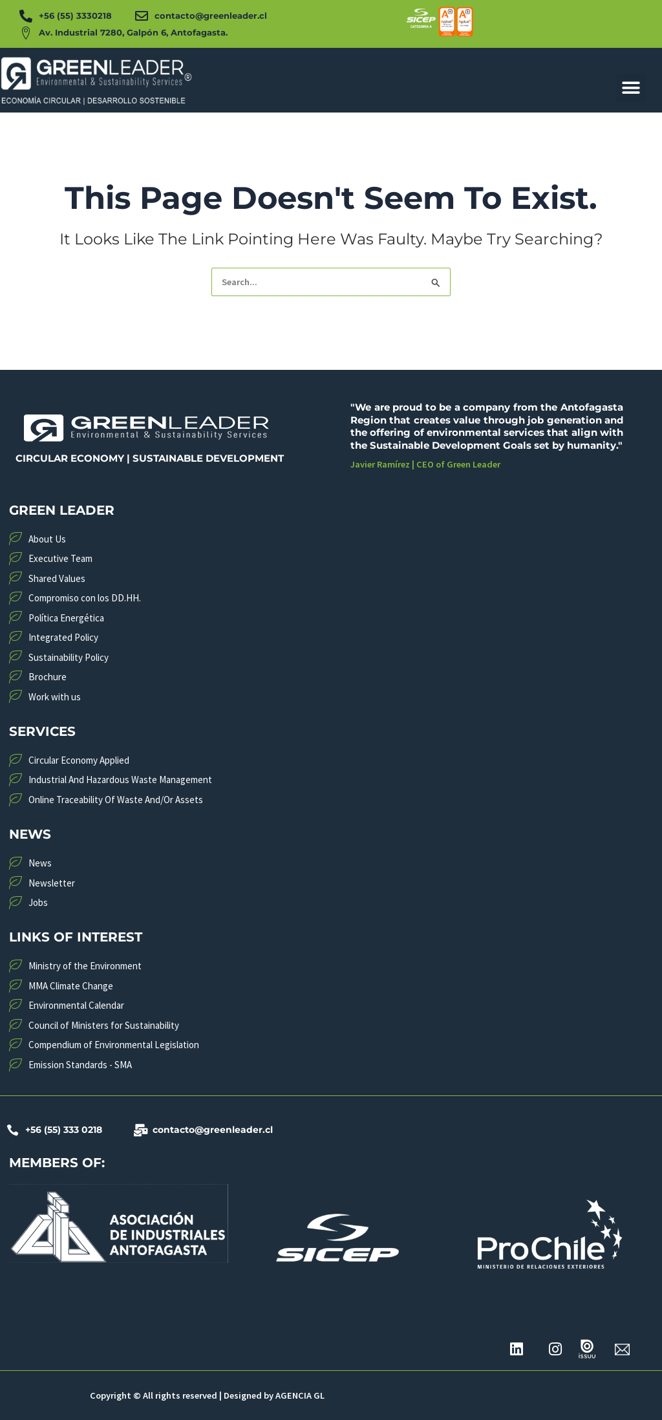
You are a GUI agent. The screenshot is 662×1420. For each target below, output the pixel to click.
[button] (631, 88)
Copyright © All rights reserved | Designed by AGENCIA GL (207, 1396)
